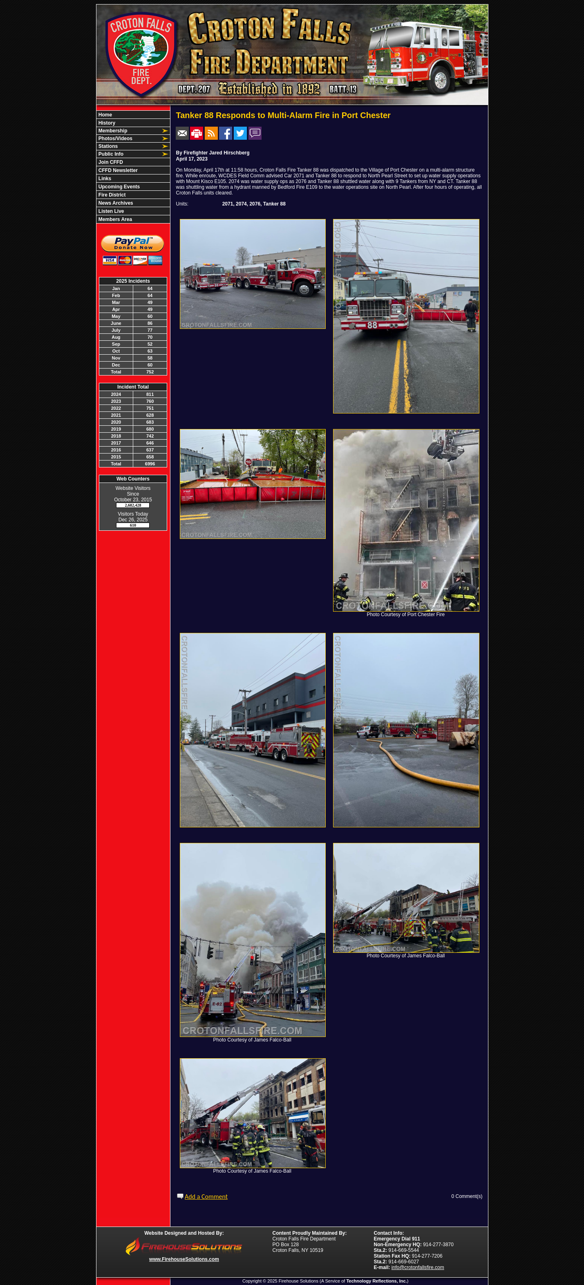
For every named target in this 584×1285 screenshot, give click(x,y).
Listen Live (110, 211)
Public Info (110, 154)
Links (104, 178)
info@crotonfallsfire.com (418, 1267)
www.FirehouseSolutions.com (184, 1259)
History (106, 123)
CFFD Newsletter (117, 170)
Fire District (111, 195)
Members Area (114, 219)
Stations (107, 146)
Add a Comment (206, 1196)
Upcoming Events (118, 187)
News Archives (115, 203)
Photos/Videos (114, 138)
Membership (112, 131)
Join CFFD (110, 162)
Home (104, 115)
